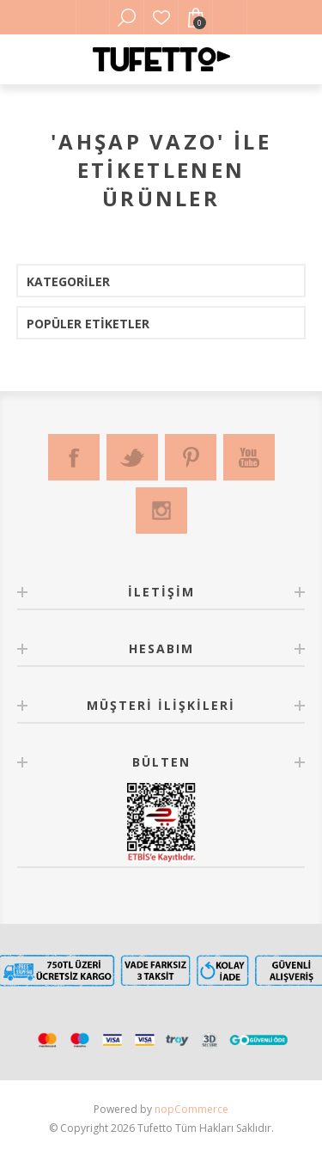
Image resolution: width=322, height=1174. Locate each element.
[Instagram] (161, 510)
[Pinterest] (190, 457)
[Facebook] (74, 457)
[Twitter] (132, 457)
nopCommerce (191, 1109)
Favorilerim (161, 17)
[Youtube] (249, 457)
